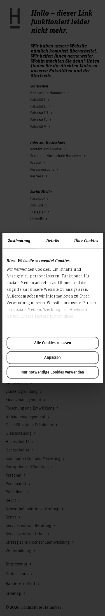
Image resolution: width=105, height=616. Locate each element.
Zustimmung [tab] (19, 240)
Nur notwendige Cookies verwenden (52, 372)
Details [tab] (52, 240)
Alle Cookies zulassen (52, 343)
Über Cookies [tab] (86, 240)
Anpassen (52, 357)
